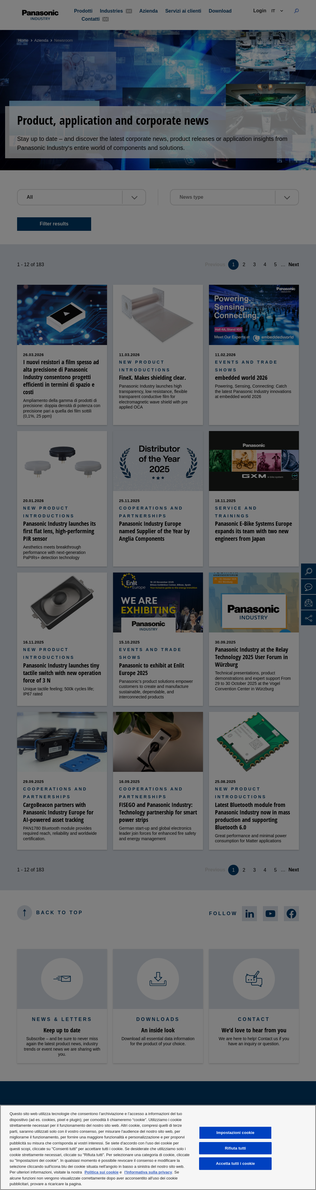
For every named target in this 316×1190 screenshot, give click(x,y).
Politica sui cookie (101, 1172)
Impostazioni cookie (235, 1132)
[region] (158, 1147)
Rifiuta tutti (235, 1148)
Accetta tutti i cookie (235, 1163)
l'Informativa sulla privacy (148, 1172)
